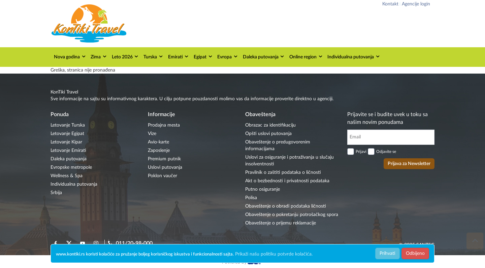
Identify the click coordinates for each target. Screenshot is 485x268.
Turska (153, 56)
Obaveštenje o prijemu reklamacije (280, 223)
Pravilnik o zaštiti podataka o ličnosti (283, 172)
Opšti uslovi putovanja (268, 133)
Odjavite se (386, 152)
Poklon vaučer (162, 175)
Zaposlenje (159, 150)
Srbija (56, 192)
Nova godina (70, 56)
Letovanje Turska (68, 125)
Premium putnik (164, 159)
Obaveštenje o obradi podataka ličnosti (285, 206)
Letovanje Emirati (68, 150)
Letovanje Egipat (67, 133)
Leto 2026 (125, 56)
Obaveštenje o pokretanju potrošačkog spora (291, 214)
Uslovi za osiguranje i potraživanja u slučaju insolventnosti (289, 160)
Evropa (227, 56)
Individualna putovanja (353, 56)
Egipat (203, 56)
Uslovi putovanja (165, 167)
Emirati (178, 56)
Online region (306, 56)
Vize (152, 133)
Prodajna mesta (164, 125)
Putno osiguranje (262, 189)
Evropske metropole (71, 167)
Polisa (251, 197)
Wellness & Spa (67, 175)
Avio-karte (158, 142)
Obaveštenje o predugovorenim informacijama (277, 145)
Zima (99, 56)
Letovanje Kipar (66, 142)
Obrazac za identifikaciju (270, 125)
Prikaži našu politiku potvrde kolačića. (274, 254)
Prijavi (361, 152)
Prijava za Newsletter (409, 163)
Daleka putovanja (264, 56)
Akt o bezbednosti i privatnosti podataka (287, 181)
